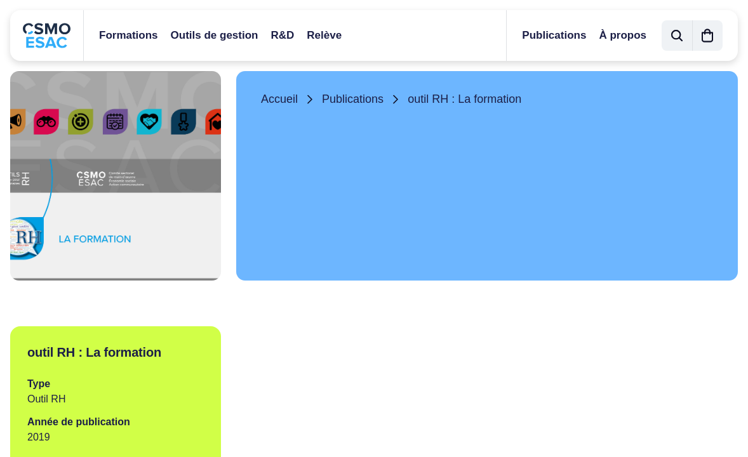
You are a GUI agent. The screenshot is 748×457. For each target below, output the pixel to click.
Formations (128, 35)
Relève (324, 35)
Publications (554, 35)
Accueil (279, 99)
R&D (282, 35)
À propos (622, 35)
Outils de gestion (214, 35)
